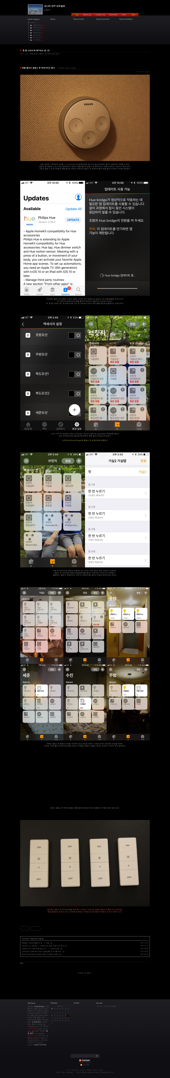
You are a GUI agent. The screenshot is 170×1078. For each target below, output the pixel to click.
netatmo (38, 1013)
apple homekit (40, 1044)
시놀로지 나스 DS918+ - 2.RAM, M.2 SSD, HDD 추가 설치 (43, 946)
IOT (35, 1011)
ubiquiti (30, 1044)
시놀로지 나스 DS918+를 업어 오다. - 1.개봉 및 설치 (40, 948)
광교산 (39, 1011)
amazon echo (33, 1026)
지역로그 (83, 1070)
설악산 (45, 1026)
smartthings (39, 1006)
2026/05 (60, 1006)
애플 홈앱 (37, 1017)
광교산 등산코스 (34, 1040)
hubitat (46, 1011)
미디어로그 (75, 1070)
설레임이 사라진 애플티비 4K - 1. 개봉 (35, 943)
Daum (97, 1072)
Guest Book (113, 14)
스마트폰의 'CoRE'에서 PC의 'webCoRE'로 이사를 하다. (42, 951)
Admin (124, 14)
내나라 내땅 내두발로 (54, 6)
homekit (31, 1013)
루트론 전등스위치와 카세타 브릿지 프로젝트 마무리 (40, 954)
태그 (68, 1070)
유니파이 (42, 1035)
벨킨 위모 (35, 1031)
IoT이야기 (61, 68)
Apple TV (43, 1038)
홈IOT (34, 1024)
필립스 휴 (40, 1019)
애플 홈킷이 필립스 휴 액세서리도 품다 (45, 54)
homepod (39, 1042)
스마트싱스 (36, 1022)
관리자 (95, 1070)
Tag (77, 14)
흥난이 (78, 1072)
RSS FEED (86, 1065)
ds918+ (36, 1038)
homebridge (39, 1033)
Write (133, 14)
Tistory (112, 1072)
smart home (33, 1035)
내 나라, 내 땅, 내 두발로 (106, 1006)
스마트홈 (32, 1028)
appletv (30, 1006)
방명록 (89, 1070)
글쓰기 (101, 1070)
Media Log (87, 14)
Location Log (100, 14)
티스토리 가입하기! (85, 1063)
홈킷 (36, 1008)
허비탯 (42, 1031)
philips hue (41, 1024)
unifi (40, 1026)
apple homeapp (36, 1015)
